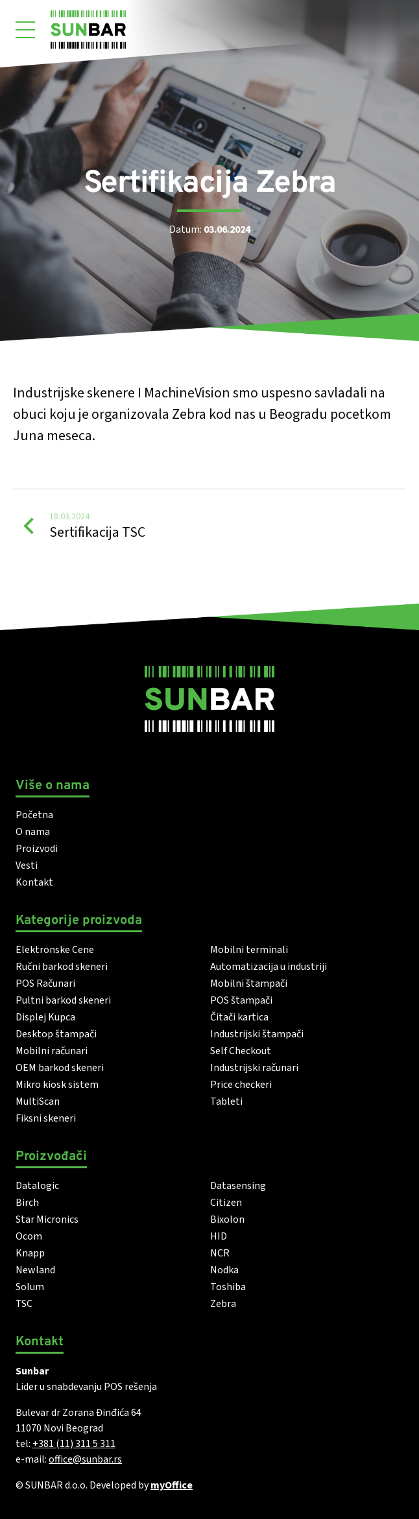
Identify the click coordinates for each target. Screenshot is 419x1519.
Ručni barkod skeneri (62, 967)
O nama (33, 832)
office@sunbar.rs (85, 1459)
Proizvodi (37, 849)
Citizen (226, 1202)
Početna (34, 815)
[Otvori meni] (25, 29)
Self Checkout (240, 1051)
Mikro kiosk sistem (57, 1084)
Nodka (224, 1270)
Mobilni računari (52, 1051)
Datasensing (238, 1186)
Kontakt (34, 882)
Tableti (226, 1101)
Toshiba (228, 1287)
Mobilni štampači (248, 983)
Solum (30, 1287)
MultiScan (38, 1101)
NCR (220, 1253)
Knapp (30, 1253)
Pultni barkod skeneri (63, 1000)
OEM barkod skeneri (60, 1068)
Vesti (27, 865)
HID (218, 1236)
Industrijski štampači (257, 1034)
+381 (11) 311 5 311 (73, 1444)
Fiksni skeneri (46, 1118)
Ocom (29, 1236)
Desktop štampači (56, 1034)
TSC (24, 1304)
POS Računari (45, 983)
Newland (35, 1270)
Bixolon (227, 1219)
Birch (27, 1202)
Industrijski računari (254, 1068)
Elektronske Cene (55, 950)
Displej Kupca (45, 1017)
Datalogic (37, 1186)
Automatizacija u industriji (268, 967)
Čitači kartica (239, 1017)
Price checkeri (241, 1084)
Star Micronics (47, 1219)
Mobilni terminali (249, 950)
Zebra (223, 1304)
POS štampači (241, 1000)
